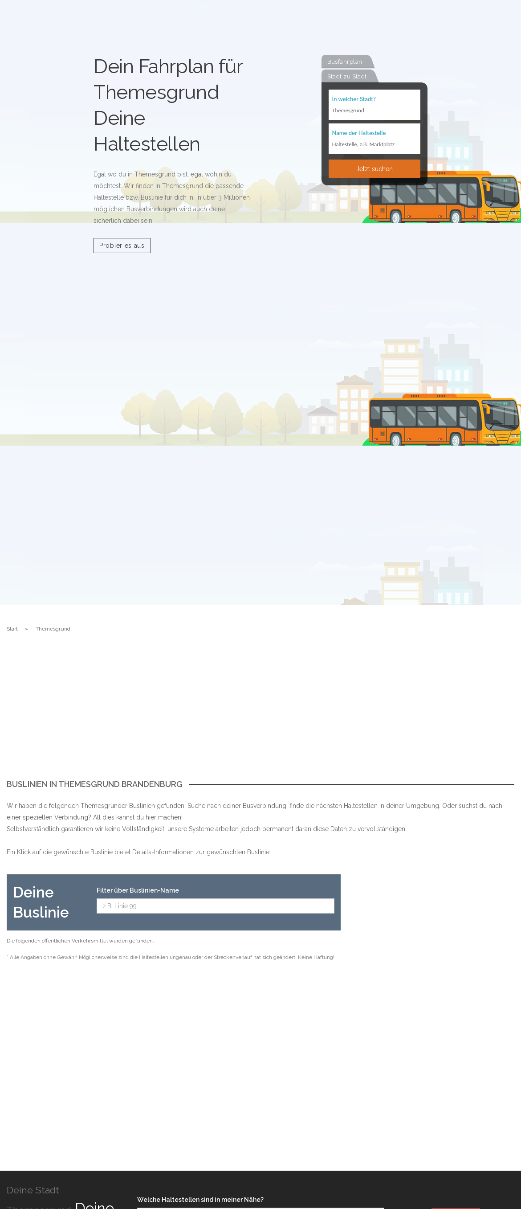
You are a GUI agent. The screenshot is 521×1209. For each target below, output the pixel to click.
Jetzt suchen (374, 168)
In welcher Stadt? (354, 98)
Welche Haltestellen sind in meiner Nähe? (200, 1199)
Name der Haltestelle (359, 132)
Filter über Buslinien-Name (138, 890)
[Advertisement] (260, 713)
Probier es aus (122, 245)
